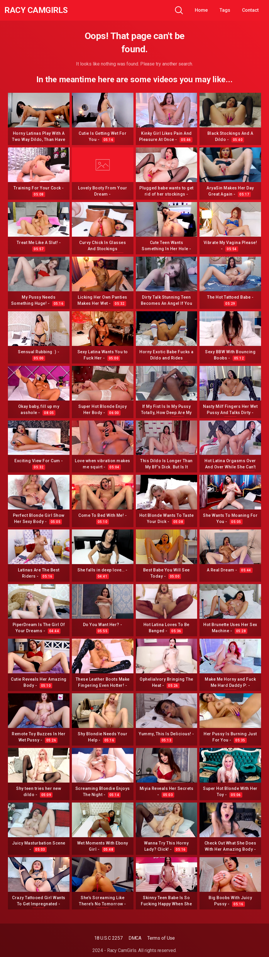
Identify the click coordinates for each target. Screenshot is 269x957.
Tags (224, 10)
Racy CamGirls (36, 10)
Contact (250, 10)
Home (201, 10)
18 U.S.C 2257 (108, 938)
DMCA (135, 938)
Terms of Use (161, 938)
